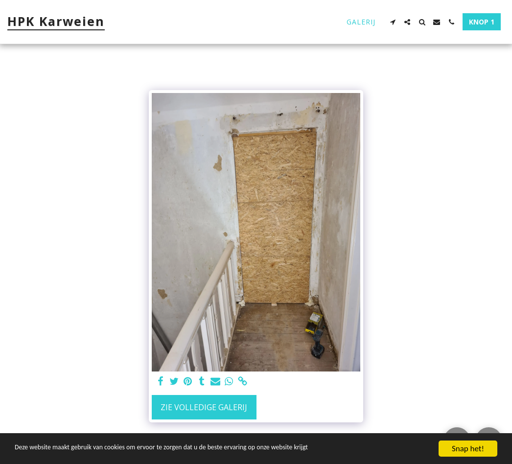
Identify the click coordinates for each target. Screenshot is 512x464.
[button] (392, 22)
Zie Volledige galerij (204, 407)
